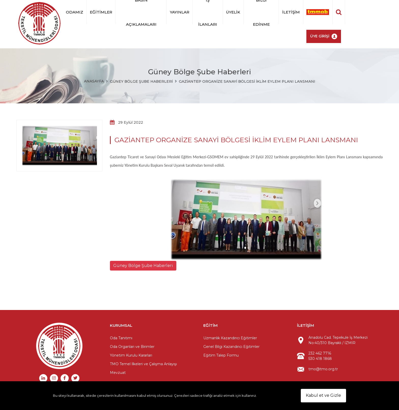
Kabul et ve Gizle (323, 395)
